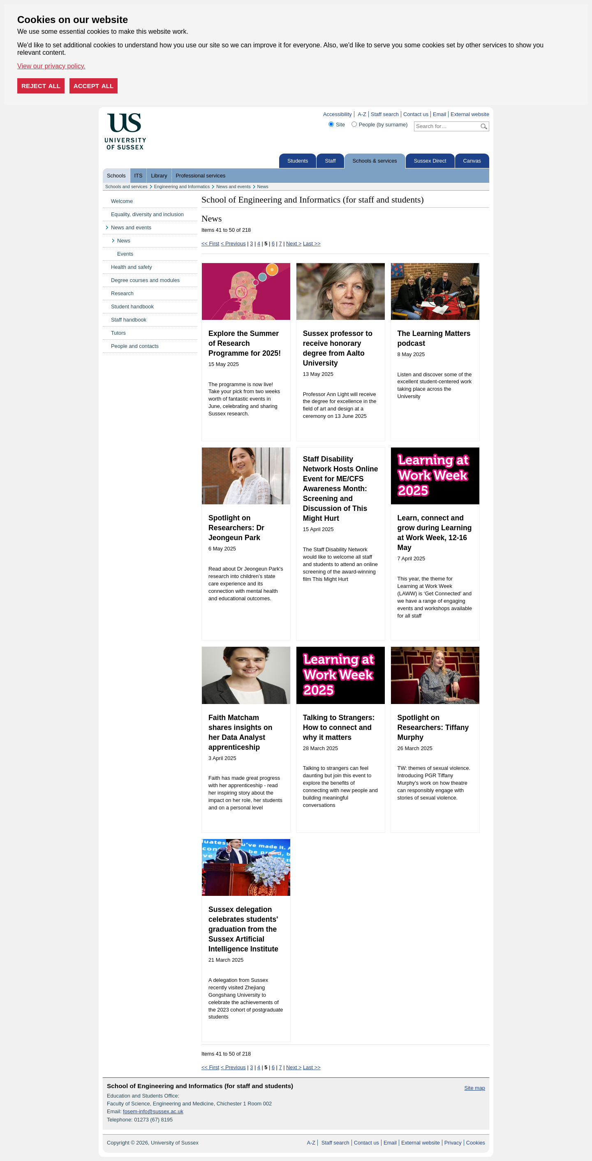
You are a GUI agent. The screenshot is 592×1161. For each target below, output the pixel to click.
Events (125, 254)
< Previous (233, 243)
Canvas (472, 161)
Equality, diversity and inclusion (147, 214)
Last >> (312, 243)
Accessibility (337, 114)
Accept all (94, 85)
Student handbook (132, 306)
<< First (210, 243)
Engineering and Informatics (182, 186)
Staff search (385, 114)
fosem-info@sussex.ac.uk (153, 1111)
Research (122, 293)
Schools (116, 176)
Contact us (415, 114)
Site (340, 124)
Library (159, 176)
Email (439, 114)
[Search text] (446, 126)
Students (297, 161)
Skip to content (163, 114)
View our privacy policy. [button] (51, 66)
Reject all (40, 85)
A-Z (362, 114)
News (262, 186)
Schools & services (375, 161)
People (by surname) (383, 124)
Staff (330, 161)
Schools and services (126, 186)
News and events (233, 186)
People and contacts (135, 346)
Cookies (475, 1143)
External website (470, 114)
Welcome (122, 201)
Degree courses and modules (145, 280)
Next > (293, 243)
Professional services (201, 176)
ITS (138, 176)
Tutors (118, 333)
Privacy (453, 1143)
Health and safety (131, 267)
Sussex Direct (430, 161)
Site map (474, 1088)
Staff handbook (128, 320)
